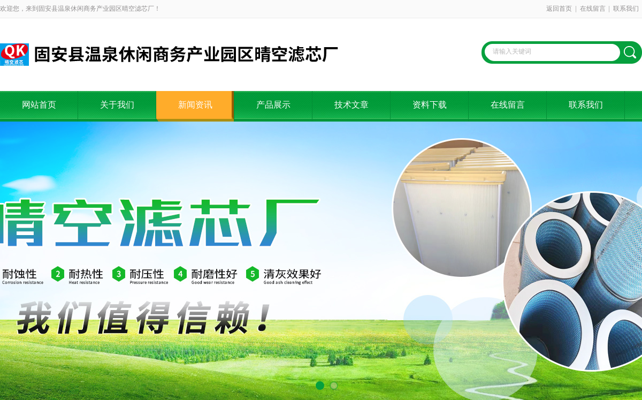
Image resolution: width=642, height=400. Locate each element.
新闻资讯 (195, 104)
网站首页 (39, 104)
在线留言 (593, 8)
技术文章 (351, 104)
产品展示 (273, 104)
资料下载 (429, 104)
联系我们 (626, 8)
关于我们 (117, 104)
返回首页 (559, 8)
